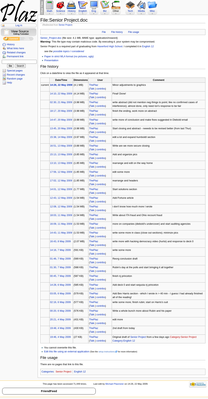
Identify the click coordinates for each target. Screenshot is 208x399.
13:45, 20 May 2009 (61, 128)
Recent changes (16, 74)
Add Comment (11, 39)
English (83, 11)
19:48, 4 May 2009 (60, 328)
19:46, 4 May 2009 (60, 337)
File (104, 32)
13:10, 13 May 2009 (61, 163)
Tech (130, 11)
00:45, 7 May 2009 (60, 276)
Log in (18, 25)
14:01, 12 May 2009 (61, 189)
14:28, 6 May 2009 (60, 285)
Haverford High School (110, 46)
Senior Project (65, 25)
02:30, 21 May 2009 (61, 102)
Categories (47, 371)
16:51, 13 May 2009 (61, 145)
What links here (15, 48)
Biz (105, 11)
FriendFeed (49, 391)
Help (9, 82)
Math (49, 11)
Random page (15, 78)
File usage (133, 32)
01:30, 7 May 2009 (60, 267)
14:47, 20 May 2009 (61, 119)
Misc (152, 11)
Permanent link (15, 56)
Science (60, 11)
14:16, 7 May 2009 (60, 250)
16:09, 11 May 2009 (61, 224)
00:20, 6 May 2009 (60, 310)
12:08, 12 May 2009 (61, 206)
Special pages (15, 70)
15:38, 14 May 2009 (61, 137)
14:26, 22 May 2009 (61, 85)
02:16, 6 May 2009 (60, 302)
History (11, 44)
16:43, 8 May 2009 (60, 241)
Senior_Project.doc (50, 38)
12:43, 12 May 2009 (61, 198)
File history (117, 32)
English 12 (148, 46)
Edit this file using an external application (66, 351)
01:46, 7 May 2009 (60, 258)
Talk (92, 88)
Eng (94, 11)
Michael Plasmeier (114, 384)
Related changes (16, 52)
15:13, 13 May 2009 (61, 154)
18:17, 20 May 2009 (61, 111)
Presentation (51, 60)
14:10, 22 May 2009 (61, 93)
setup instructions (106, 351)
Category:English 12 (123, 340)
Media (141, 11)
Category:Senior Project (183, 337)
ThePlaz (93, 85)
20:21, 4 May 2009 (60, 319)
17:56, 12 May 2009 (61, 172)
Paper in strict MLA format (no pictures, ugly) (69, 56)
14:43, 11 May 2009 (61, 232)
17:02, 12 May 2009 (61, 180)
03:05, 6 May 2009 (60, 293)
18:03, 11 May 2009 (61, 215)
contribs (100, 88)
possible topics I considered (68, 51)
